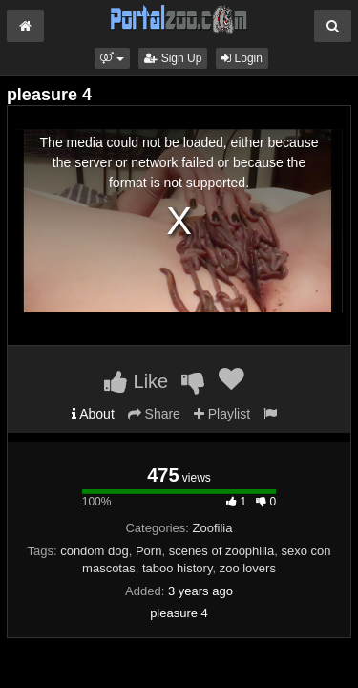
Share (154, 413)
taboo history (177, 568)
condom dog (94, 551)
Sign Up (172, 58)
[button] (112, 58)
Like (136, 381)
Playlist (222, 413)
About (93, 413)
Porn (148, 551)
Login (242, 58)
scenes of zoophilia (222, 551)
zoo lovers (248, 568)
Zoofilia (213, 528)
